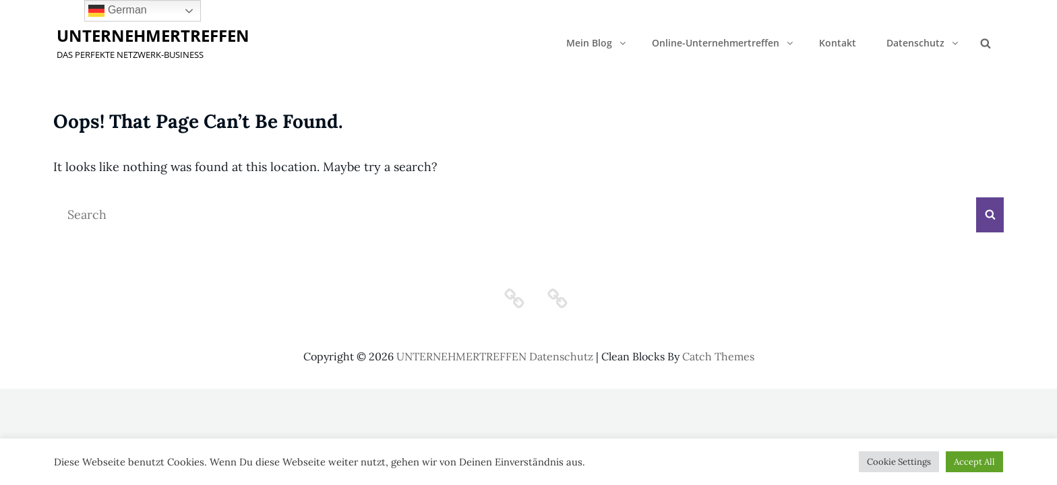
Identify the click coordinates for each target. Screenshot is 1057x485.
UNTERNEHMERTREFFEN (153, 35)
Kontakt (837, 42)
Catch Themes (718, 356)
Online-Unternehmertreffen (723, 42)
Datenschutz (923, 42)
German (117, 11)
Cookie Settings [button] (899, 461)
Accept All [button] (974, 461)
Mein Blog (597, 42)
